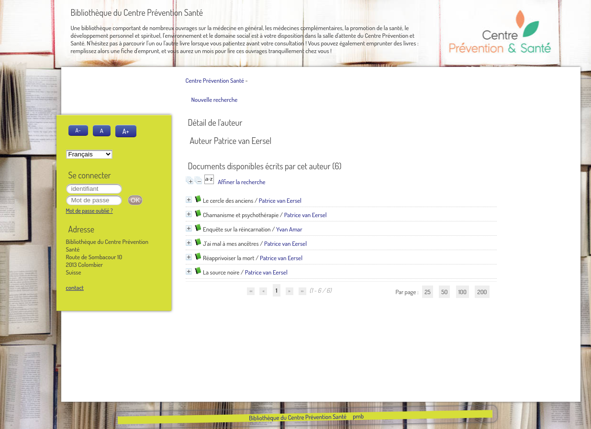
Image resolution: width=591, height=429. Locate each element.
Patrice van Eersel (280, 200)
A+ (126, 131)
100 (462, 292)
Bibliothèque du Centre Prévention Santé (297, 417)
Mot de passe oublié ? (89, 210)
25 (427, 292)
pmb (358, 416)
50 (444, 292)
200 (482, 292)
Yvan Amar (289, 229)
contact (75, 287)
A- (78, 130)
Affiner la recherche (241, 182)
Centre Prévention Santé (215, 80)
